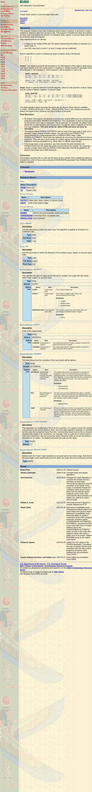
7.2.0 (3, 67)
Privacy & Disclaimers (34, 572)
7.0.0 (3, 71)
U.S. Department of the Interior (33, 570)
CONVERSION (26, 222)
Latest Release (6, 53)
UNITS (23, 209)
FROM (23, 194)
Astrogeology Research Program (59, 572)
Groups (22, 21)
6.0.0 (3, 74)
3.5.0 (3, 78)
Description (24, 18)
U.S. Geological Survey (57, 570)
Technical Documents (9, 90)
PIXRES (23, 219)
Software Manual (7, 39)
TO (21, 196)
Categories (23, 20)
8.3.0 (3, 57)
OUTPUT (24, 206)
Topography (29, 177)
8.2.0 (3, 60)
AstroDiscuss (6, 41)
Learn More (5, 11)
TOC (86, 10)
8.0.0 (3, 64)
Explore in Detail (7, 13)
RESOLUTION (26, 224)
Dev (2, 55)
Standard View (79, 10)
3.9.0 (3, 76)
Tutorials (4, 88)
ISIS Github (59, 578)
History (22, 23)
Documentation (6, 85)
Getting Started (7, 9)
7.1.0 (3, 69)
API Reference (6, 46)
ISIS (21, 572)
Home (3, 2)
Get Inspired (5, 16)
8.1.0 (3, 62)
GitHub (3, 43)
